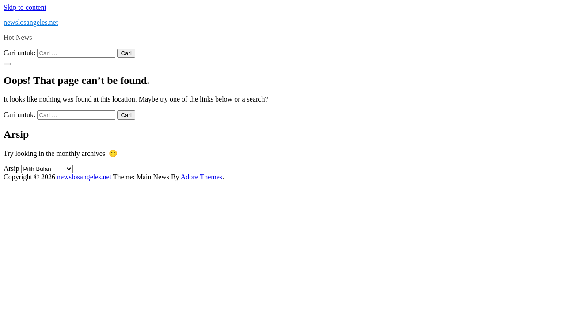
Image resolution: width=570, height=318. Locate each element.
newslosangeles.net (31, 22)
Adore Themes (201, 177)
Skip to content (25, 7)
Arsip (11, 168)
